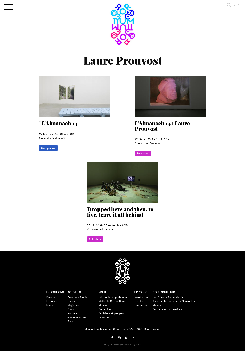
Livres (71, 301)
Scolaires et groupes (111, 313)
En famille (105, 309)
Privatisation (141, 297)
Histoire (138, 301)
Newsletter (140, 305)
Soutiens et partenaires (167, 309)
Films (70, 309)
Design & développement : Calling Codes (122, 344)
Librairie (104, 317)
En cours (51, 301)
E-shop (71, 321)
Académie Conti (77, 297)
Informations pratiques (113, 297)
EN (235, 4)
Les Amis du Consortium (168, 297)
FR (241, 4)
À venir (50, 305)
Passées (51, 297)
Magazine (73, 305)
